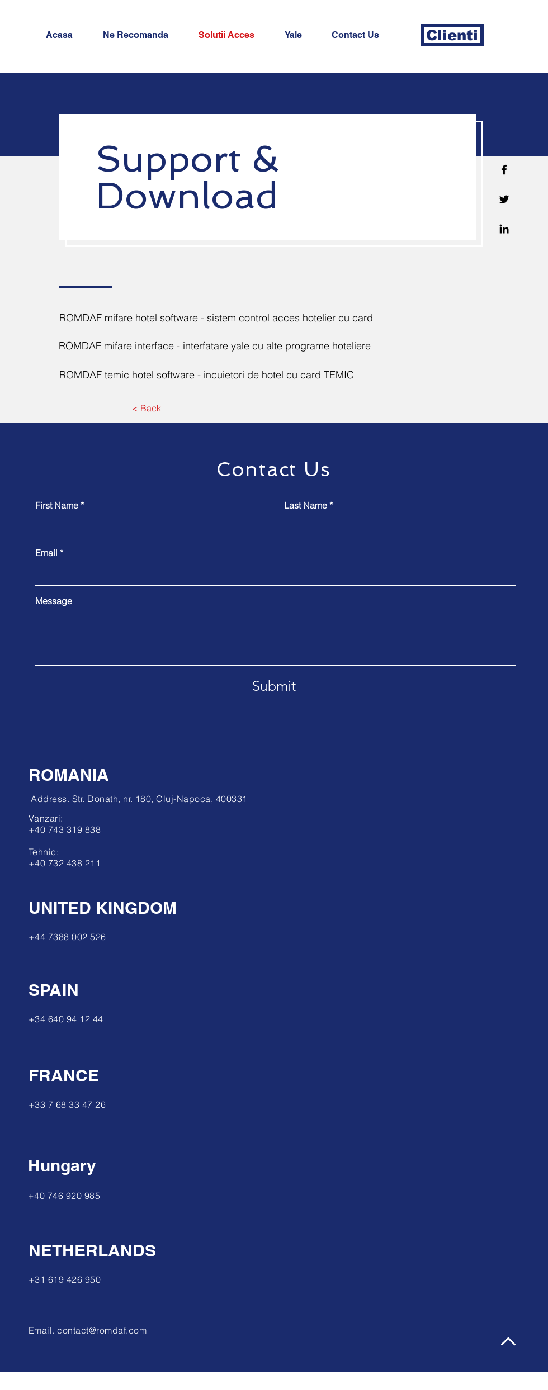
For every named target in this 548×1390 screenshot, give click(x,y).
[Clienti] (452, 35)
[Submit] (274, 686)
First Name (56, 505)
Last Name (305, 505)
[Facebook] (504, 169)
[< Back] (146, 408)
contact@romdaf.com (102, 1330)
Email (46, 552)
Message (53, 600)
